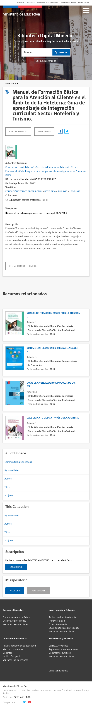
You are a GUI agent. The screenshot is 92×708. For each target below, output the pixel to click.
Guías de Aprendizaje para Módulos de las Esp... (51, 384)
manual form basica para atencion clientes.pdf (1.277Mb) (36, 213)
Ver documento (18, 131)
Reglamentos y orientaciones (63, 649)
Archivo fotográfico (12, 656)
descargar (44, 131)
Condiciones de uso (68, 3)
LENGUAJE (74, 191)
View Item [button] (11, 83)
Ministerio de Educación (21, 14)
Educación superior (58, 624)
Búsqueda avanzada (46, 61)
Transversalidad (57, 621)
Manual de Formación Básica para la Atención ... (53, 315)
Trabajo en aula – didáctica (16, 617)
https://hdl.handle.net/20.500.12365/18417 (33, 179)
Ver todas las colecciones (15, 624)
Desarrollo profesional (14, 621)
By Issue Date (11, 470)
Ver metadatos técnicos (23, 266)
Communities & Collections (18, 462)
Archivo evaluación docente (62, 617)
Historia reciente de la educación (19, 646)
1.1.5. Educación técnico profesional (23, 200)
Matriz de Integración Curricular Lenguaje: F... (52, 349)
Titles (7, 487)
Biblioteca (31, 3)
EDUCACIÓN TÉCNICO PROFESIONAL (23, 191)
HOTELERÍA (50, 191)
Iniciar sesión (83, 3)
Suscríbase (16, 567)
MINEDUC (21, 3)
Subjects (8, 495)
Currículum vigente (58, 646)
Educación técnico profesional (64, 628)
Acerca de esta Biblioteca (47, 3)
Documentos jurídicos (60, 653)
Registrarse (38, 590)
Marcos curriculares (13, 649)
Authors (8, 479)
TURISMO (62, 191)
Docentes (7, 653)
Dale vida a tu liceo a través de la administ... (53, 418)
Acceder (15, 590)
